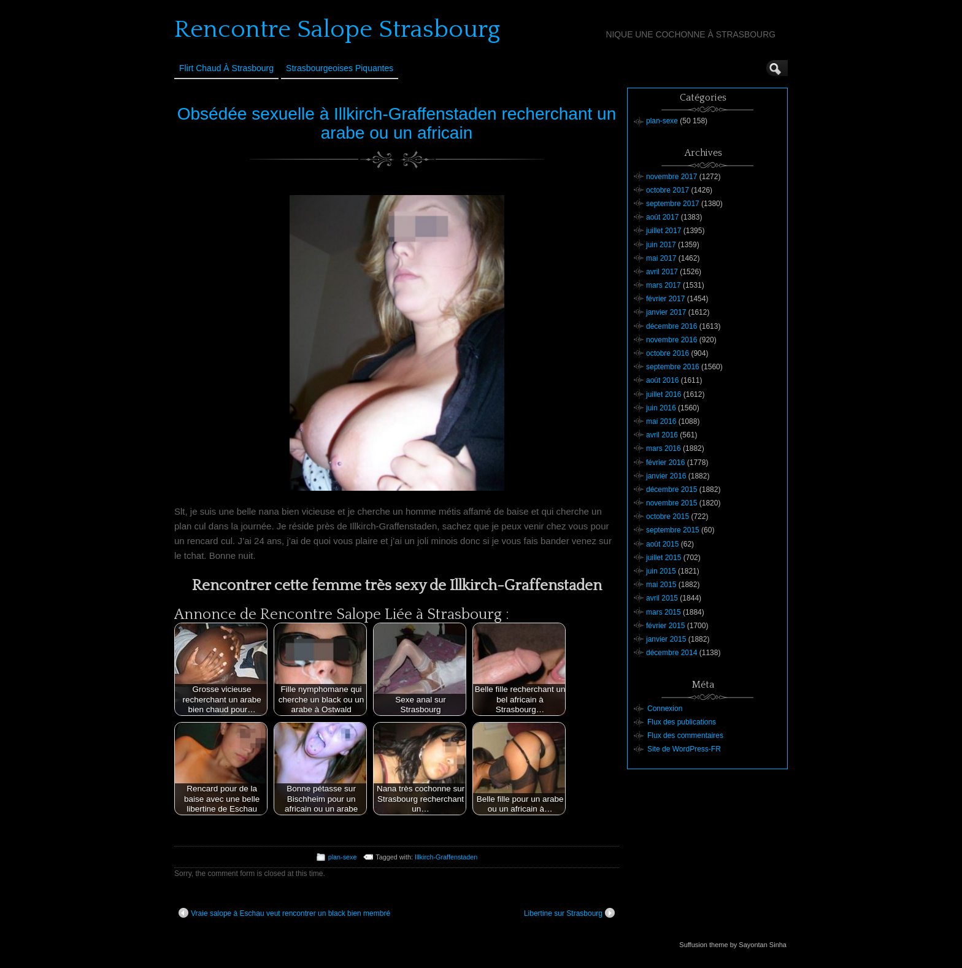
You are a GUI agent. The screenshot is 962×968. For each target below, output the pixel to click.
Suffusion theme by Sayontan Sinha (733, 944)
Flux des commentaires (685, 735)
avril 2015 (662, 598)
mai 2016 (661, 421)
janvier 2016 (666, 476)
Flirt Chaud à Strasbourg (226, 68)
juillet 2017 (663, 230)
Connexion (664, 708)
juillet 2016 (663, 394)
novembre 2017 (671, 176)
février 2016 (665, 462)
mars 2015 (663, 612)
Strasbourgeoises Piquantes (339, 68)
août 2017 (662, 217)
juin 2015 (661, 571)
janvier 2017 (666, 312)
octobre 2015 (667, 516)
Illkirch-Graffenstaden (446, 857)
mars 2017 (663, 285)
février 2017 (665, 298)
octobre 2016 (667, 353)
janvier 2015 (666, 639)
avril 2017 (662, 271)
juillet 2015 (663, 557)
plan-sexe (342, 857)
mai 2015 (661, 584)
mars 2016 (663, 448)
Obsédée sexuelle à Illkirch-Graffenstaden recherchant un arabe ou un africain (396, 123)
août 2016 (662, 380)
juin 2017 (661, 244)
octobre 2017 (667, 190)
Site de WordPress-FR (684, 749)
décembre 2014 (671, 652)
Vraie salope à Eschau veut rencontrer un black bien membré (284, 913)
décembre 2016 (671, 326)
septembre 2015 (672, 530)
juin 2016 (661, 408)
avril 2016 (662, 435)
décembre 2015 (671, 489)
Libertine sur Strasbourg (569, 913)
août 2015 (662, 544)
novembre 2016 (671, 340)
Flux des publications (681, 722)
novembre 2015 (671, 503)
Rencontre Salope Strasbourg (337, 29)
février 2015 (665, 625)
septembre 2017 (672, 203)
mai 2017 (661, 258)
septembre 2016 (672, 367)
